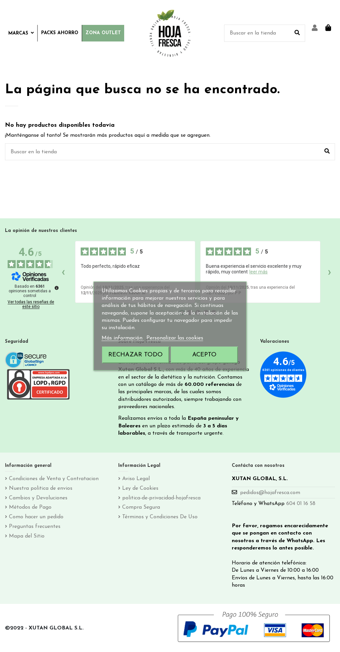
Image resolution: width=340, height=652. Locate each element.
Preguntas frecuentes (34, 526)
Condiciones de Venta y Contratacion (54, 478)
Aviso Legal (136, 478)
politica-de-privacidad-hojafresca (161, 498)
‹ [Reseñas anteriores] (63, 271)
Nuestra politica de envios (40, 488)
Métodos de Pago (30, 507)
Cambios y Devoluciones (38, 498)
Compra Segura (141, 507)
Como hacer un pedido (36, 517)
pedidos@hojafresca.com (270, 492)
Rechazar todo (135, 355)
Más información (123, 337)
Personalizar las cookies (174, 337)
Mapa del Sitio (26, 536)
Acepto (204, 355)
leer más (258, 271)
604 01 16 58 (300, 503)
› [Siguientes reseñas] (329, 271)
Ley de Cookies (140, 488)
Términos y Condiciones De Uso (160, 517)
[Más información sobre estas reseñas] (56, 287)
